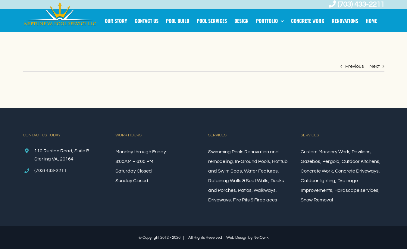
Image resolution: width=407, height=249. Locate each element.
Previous (354, 66)
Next (374, 66)
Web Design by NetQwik (247, 237)
